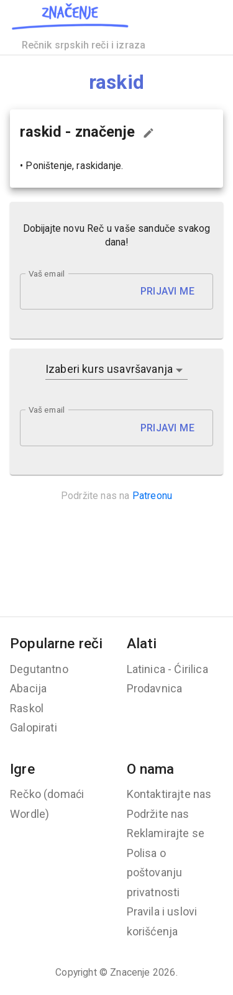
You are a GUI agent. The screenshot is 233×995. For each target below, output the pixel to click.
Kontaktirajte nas (169, 793)
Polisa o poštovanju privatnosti (155, 872)
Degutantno (39, 669)
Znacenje (130, 972)
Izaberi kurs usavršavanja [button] (109, 368)
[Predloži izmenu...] (148, 133)
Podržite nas (158, 813)
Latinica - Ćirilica (167, 669)
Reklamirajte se (166, 833)
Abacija (28, 688)
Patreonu (152, 496)
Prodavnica (155, 688)
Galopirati (33, 727)
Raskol (26, 708)
